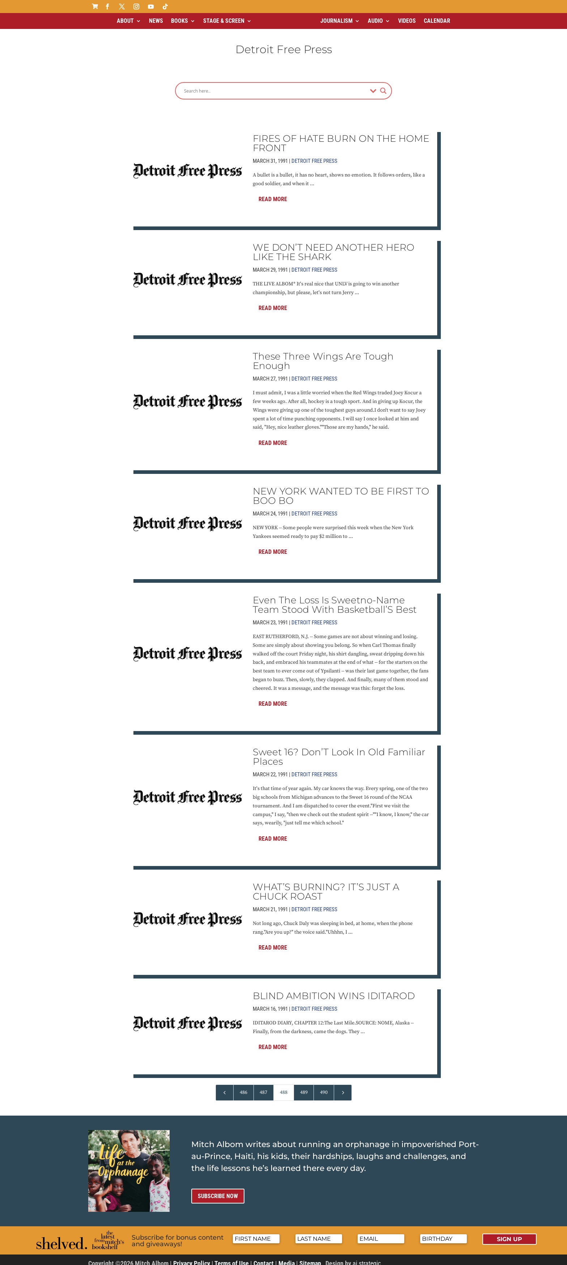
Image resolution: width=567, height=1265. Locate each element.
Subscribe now (218, 1190)
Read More (273, 193)
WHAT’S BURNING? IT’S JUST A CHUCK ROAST (326, 885)
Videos (407, 20)
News (156, 20)
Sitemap (310, 1257)
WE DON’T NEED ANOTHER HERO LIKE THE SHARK (333, 245)
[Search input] (275, 85)
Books (179, 20)
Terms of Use (231, 1257)
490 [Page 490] (324, 1086)
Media (286, 1257)
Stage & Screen (223, 20)
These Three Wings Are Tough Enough (323, 354)
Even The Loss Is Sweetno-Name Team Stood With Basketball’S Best (335, 598)
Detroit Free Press (314, 155)
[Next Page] (343, 1086)
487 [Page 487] (263, 1086)
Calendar (437, 20)
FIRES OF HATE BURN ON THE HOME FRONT (341, 137)
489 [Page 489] (304, 1086)
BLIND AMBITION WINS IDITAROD (334, 990)
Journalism (336, 20)
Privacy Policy (191, 1257)
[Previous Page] (225, 1086)
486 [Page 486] (243, 1086)
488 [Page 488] (283, 1086)
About (125, 20)
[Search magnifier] (383, 85)
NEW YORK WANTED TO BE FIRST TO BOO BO (341, 489)
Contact (263, 1257)
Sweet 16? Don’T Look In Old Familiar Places (339, 750)
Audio (375, 20)
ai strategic (367, 1257)
